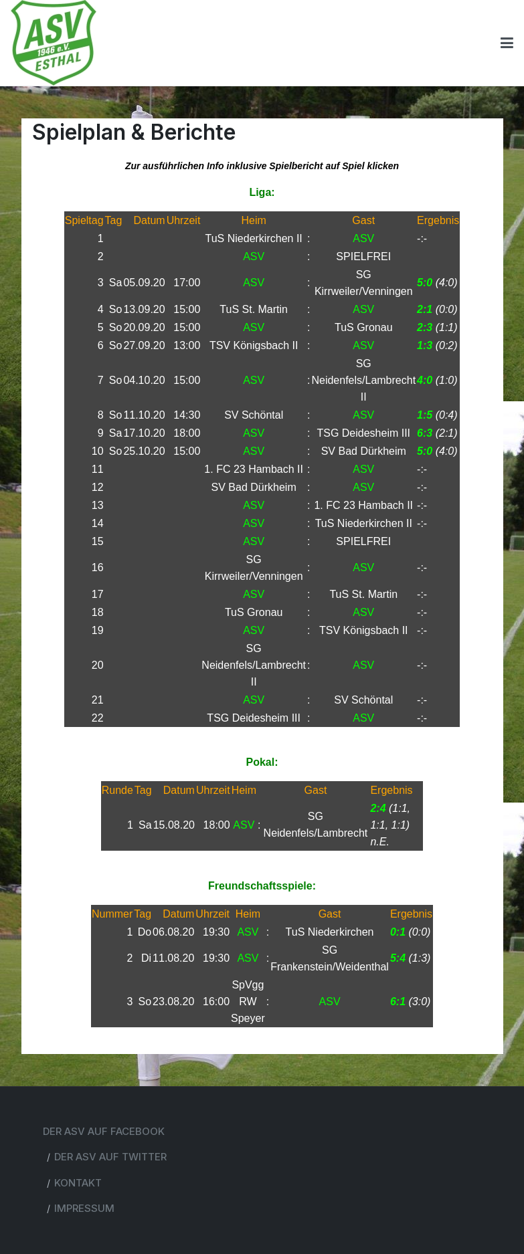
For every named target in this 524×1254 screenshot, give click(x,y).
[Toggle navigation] (507, 42)
